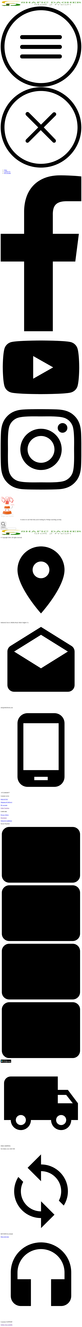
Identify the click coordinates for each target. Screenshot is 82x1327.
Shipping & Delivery (6, 802)
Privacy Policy (5, 815)
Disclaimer (4, 818)
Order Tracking (5, 808)
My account (4, 805)
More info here (5, 1237)
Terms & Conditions (6, 821)
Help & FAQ (4, 799)
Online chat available (6, 1325)
